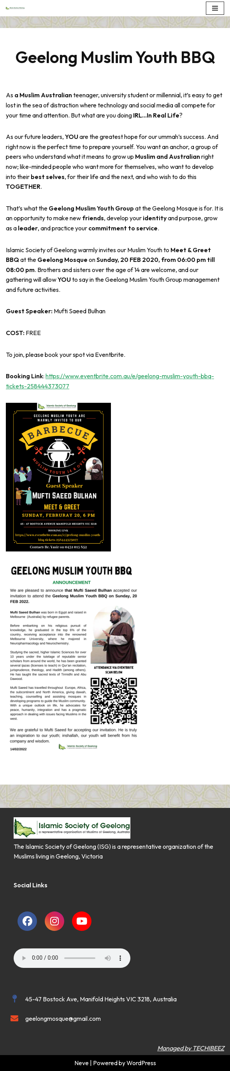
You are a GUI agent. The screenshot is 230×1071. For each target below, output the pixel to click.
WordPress (141, 1063)
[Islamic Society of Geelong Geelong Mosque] (17, 8)
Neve (81, 1063)
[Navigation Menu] (215, 8)
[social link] (27, 921)
